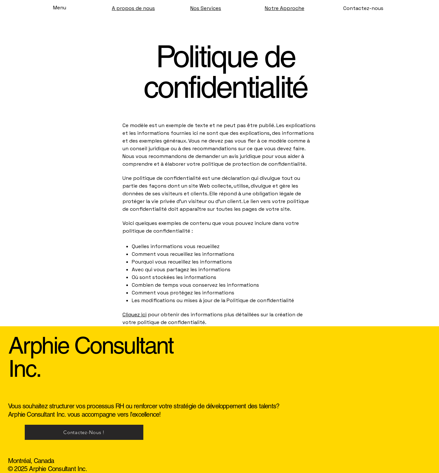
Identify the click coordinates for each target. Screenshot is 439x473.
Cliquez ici (134, 314)
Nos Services (205, 8)
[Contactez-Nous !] (84, 432)
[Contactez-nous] (363, 8)
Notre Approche (284, 8)
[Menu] (52, 7)
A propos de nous (133, 8)
